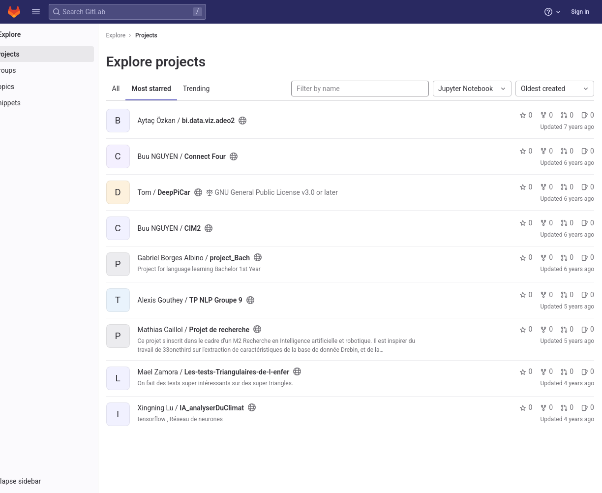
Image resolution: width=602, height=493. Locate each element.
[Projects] (62, 54)
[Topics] (62, 86)
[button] (36, 12)
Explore (143, 35)
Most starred (179, 88)
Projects (174, 35)
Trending (224, 88)
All (144, 88)
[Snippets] (62, 103)
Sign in (580, 11)
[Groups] (62, 70)
